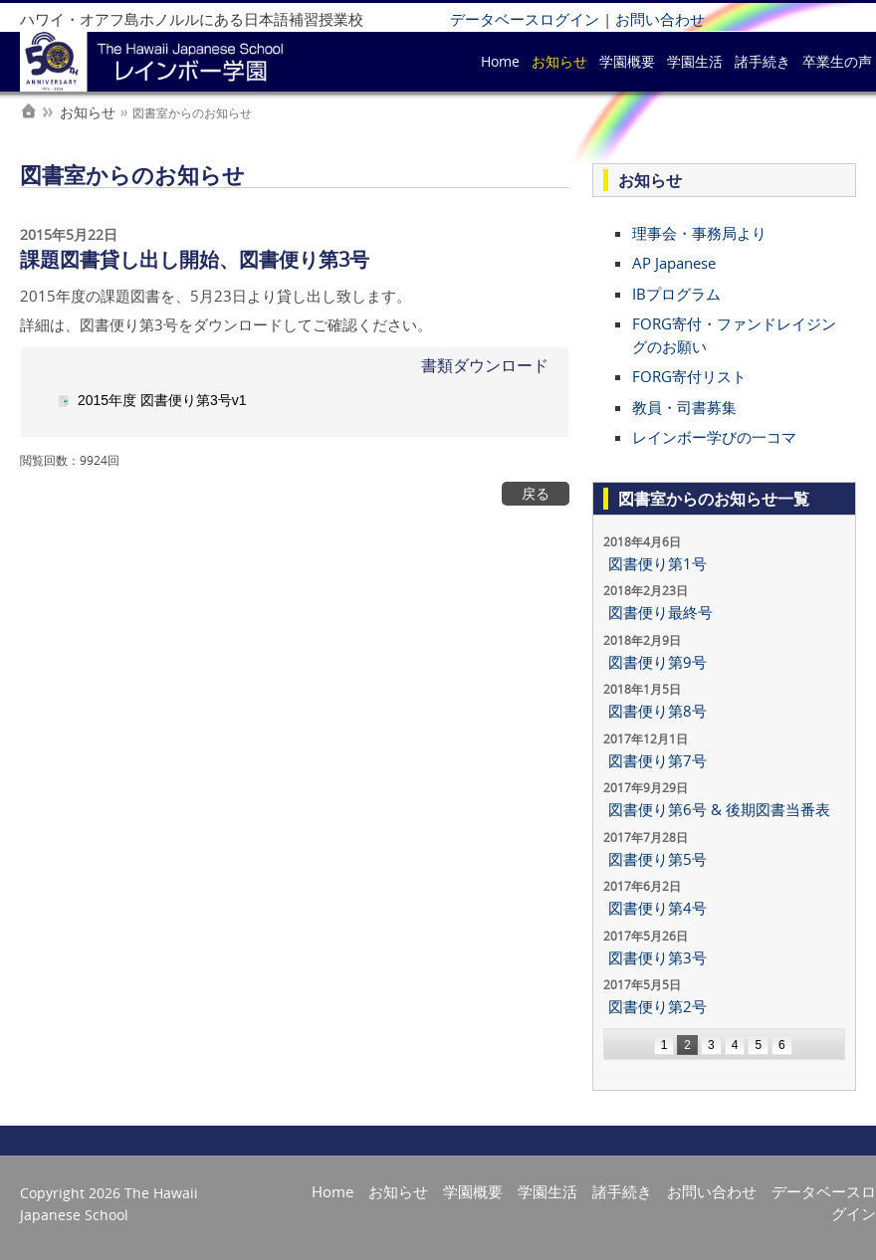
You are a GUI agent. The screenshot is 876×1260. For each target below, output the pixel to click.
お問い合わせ (660, 19)
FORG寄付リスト (689, 376)
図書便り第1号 (657, 563)
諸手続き (762, 61)
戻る (535, 494)
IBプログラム (676, 294)
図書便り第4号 (657, 908)
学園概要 (627, 61)
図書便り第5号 (657, 859)
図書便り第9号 (657, 662)
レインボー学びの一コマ (714, 437)
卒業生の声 (837, 61)
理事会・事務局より (699, 233)
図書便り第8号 (657, 711)
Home (500, 61)
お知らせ (559, 61)
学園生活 (695, 61)
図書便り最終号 (660, 612)
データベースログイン (524, 19)
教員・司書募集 (684, 407)
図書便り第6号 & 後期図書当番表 (719, 809)
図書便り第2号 (657, 1006)
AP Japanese (674, 263)
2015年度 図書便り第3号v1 (162, 400)
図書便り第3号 (657, 957)
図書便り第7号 (657, 760)
